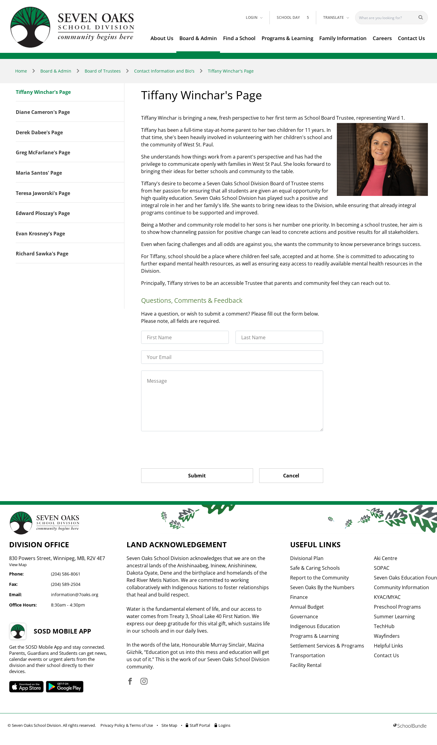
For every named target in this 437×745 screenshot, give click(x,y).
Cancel (291, 475)
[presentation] (187, 450)
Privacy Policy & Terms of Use (126, 725)
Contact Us (411, 38)
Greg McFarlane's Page (43, 152)
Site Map (169, 725)
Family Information (343, 38)
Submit (197, 475)
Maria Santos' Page (39, 173)
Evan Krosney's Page (40, 234)
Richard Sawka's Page (42, 254)
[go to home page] (72, 27)
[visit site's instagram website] (144, 681)
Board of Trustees (103, 71)
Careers (382, 38)
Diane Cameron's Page (43, 112)
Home (21, 71)
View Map (18, 564)
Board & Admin (198, 38)
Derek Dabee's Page (39, 132)
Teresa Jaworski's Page (43, 193)
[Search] (387, 17)
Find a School (239, 38)
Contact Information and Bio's (164, 71)
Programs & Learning (287, 38)
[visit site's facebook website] (130, 681)
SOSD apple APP (26, 686)
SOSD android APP (64, 686)
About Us (162, 38)
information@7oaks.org (74, 594)
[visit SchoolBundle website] (409, 726)
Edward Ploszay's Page (43, 213)
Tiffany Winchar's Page (231, 71)
